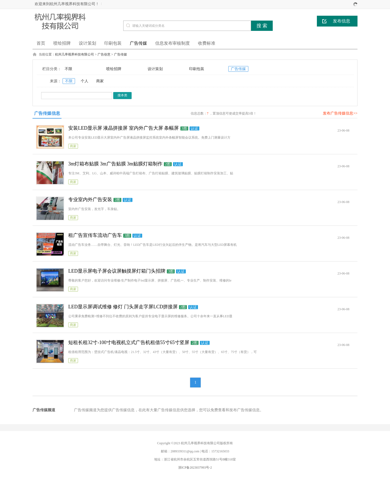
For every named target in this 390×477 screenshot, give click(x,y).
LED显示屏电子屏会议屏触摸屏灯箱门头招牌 (116, 271)
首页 (41, 43)
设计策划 (155, 69)
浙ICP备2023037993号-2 (195, 467)
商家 (100, 81)
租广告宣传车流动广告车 (95, 235)
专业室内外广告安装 (90, 199)
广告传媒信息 (47, 113)
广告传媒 (120, 54)
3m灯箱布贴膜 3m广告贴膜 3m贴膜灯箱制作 (115, 163)
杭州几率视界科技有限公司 (74, 54)
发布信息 (341, 21)
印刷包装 (196, 69)
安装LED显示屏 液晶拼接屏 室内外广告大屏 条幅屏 (123, 128)
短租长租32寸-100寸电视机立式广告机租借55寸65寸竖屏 (128, 342)
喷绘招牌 (113, 69)
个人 (84, 81)
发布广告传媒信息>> (340, 113)
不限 (68, 69)
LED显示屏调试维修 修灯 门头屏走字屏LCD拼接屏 (123, 306)
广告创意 (104, 54)
